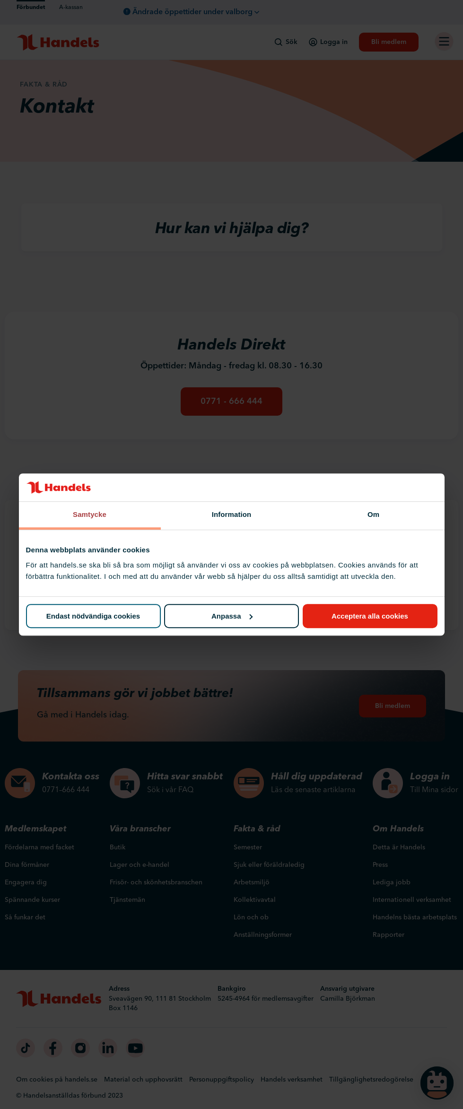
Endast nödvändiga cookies (93, 616)
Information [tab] (232, 515)
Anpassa (232, 616)
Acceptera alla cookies (370, 616)
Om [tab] (373, 515)
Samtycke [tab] (89, 515)
